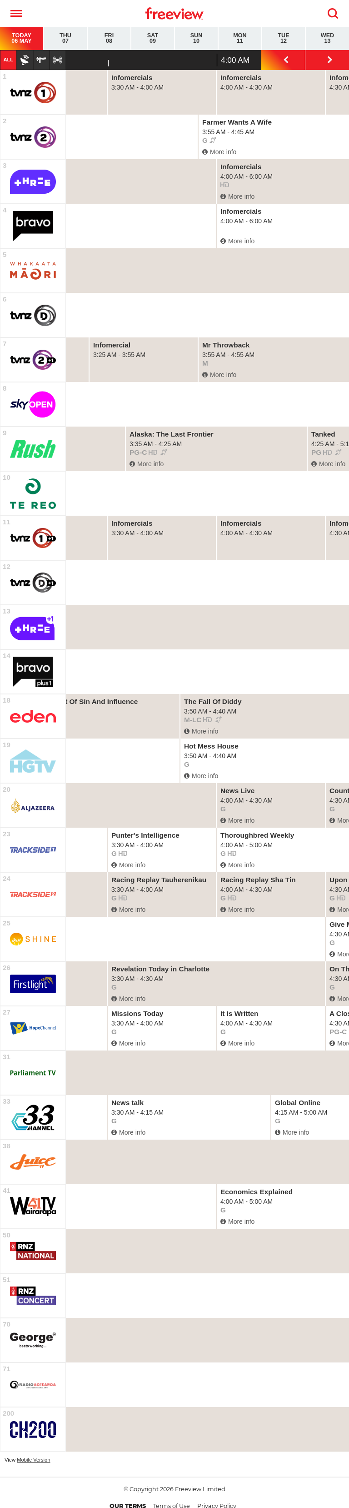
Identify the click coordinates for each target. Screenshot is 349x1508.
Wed (327, 38)
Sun (196, 38)
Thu (65, 38)
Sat (152, 38)
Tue (283, 38)
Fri (109, 38)
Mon (240, 38)
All (8, 59)
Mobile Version (33, 1460)
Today (21, 38)
